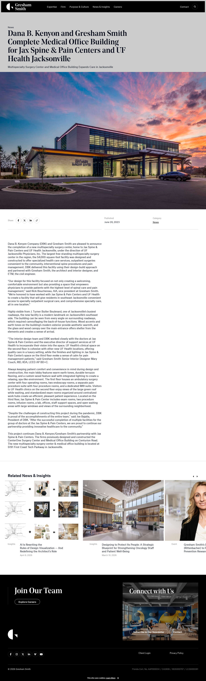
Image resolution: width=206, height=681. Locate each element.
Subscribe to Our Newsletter (148, 632)
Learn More (110, 678)
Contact (184, 6)
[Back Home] (18, 7)
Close (118, 678)
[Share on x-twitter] (24, 220)
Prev (193, 476)
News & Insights (101, 6)
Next (197, 476)
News (156, 222)
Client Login (145, 653)
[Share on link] (37, 220)
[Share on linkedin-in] (30, 220)
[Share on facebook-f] (18, 220)
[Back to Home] (55, 634)
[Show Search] (195, 7)
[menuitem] (53, 6)
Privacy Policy (176, 653)
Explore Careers (27, 601)
